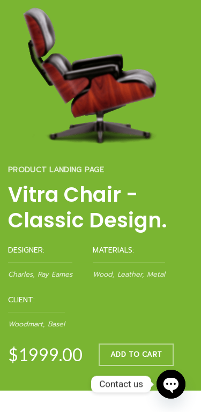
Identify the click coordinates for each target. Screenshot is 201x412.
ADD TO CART (136, 354)
